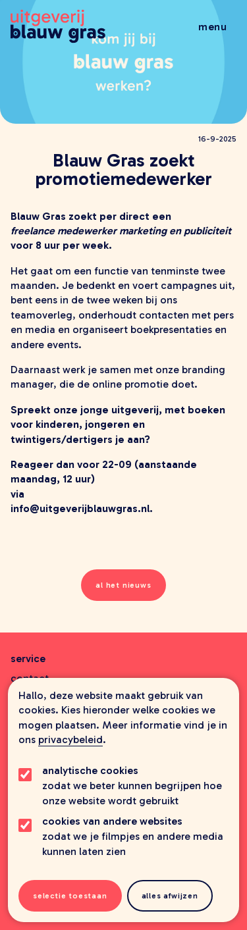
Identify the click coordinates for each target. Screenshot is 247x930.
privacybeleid (70, 739)
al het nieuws (123, 585)
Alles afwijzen (170, 895)
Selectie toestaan (70, 895)
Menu (212, 26)
